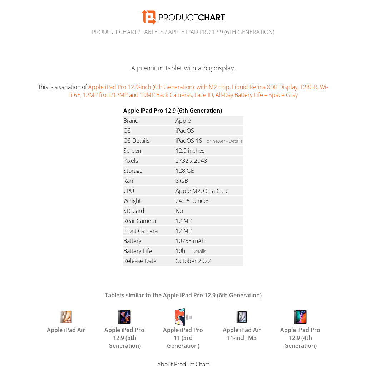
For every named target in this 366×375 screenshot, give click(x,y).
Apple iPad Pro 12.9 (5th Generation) (124, 324)
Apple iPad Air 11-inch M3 (242, 324)
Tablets (153, 32)
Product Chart (114, 32)
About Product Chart (183, 364)
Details (236, 141)
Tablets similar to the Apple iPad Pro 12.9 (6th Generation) (183, 295)
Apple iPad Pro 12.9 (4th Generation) (300, 324)
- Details (198, 251)
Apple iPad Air (66, 321)
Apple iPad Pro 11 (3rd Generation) (183, 324)
